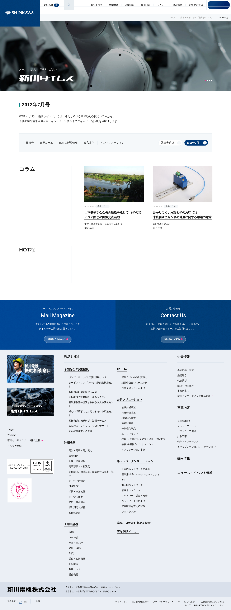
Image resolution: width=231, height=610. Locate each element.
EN (25, 601)
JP (20, 601)
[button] (205, 80)
